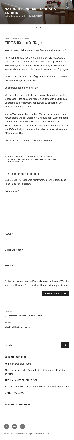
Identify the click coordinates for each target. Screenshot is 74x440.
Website (9, 265)
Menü (37, 28)
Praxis (25, 38)
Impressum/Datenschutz (14, 434)
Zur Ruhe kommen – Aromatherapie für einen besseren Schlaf (37, 386)
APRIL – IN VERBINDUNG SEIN (21, 380)
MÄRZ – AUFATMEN (15, 393)
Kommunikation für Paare (18, 364)
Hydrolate (20, 156)
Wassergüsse (51, 159)
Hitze (11, 156)
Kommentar (12, 191)
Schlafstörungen (17, 159)
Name (9, 234)
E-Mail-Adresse (14, 249)
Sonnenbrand (35, 159)
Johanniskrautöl (36, 156)
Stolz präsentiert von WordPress (39, 434)
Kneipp (50, 156)
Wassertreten (15, 161)
